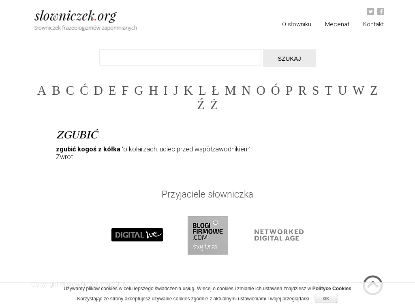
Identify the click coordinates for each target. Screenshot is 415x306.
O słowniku (296, 24)
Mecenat (337, 24)
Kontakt (373, 24)
